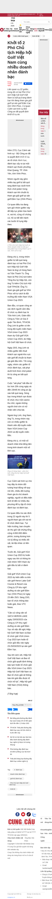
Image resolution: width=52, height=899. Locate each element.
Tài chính (12, 30)
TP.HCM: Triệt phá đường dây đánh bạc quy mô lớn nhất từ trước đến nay (21, 730)
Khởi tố (12, 789)
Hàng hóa (32, 30)
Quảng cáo (11, 14)
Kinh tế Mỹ (36, 36)
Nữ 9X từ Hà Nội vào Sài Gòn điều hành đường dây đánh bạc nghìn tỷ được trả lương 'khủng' (20, 741)
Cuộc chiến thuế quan (20, 36)
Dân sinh (35, 30)
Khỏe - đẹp (39, 30)
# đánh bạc (18, 770)
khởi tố (23, 157)
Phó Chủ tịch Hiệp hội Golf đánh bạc (18, 784)
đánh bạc (22, 160)
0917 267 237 (16, 15)
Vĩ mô (5, 30)
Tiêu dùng (8, 30)
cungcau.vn (11, 897)
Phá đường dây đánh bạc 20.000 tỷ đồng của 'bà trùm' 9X (20, 751)
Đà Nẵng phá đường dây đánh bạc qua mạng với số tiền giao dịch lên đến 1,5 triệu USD (21, 720)
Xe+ (24, 30)
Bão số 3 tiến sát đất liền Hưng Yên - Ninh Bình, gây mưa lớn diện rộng (43, 121)
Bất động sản (21, 30)
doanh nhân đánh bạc (17, 774)
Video (46, 30)
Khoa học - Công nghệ (28, 29)
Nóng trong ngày (9, 83)
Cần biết (43, 30)
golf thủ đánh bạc (15, 778)
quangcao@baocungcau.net (27, 14)
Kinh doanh (16, 30)
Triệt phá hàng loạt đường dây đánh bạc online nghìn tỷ (21, 760)
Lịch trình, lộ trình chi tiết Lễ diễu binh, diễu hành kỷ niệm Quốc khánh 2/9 (44, 143)
